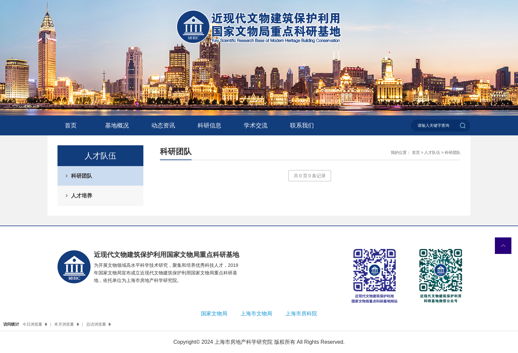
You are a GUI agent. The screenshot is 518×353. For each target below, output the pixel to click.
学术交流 (256, 125)
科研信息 (209, 125)
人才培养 (81, 195)
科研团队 (81, 176)
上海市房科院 (301, 313)
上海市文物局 (256, 313)
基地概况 (117, 125)
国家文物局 (214, 313)
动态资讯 (163, 125)
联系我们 (302, 125)
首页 (71, 125)
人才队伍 (432, 152)
